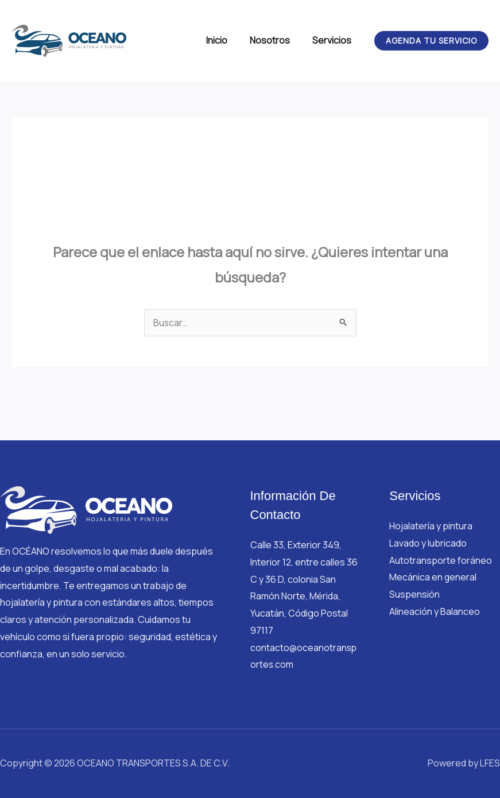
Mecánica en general (433, 577)
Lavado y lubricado (428, 543)
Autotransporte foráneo (440, 560)
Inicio (227, 40)
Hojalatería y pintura (430, 526)
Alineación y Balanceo (434, 611)
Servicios (334, 40)
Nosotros (276, 40)
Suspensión (414, 594)
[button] (431, 41)
